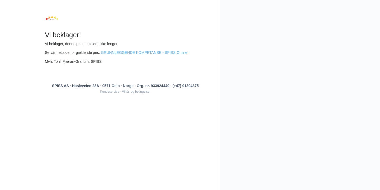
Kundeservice (109, 91)
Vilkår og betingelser (136, 91)
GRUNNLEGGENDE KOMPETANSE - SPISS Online (144, 52)
